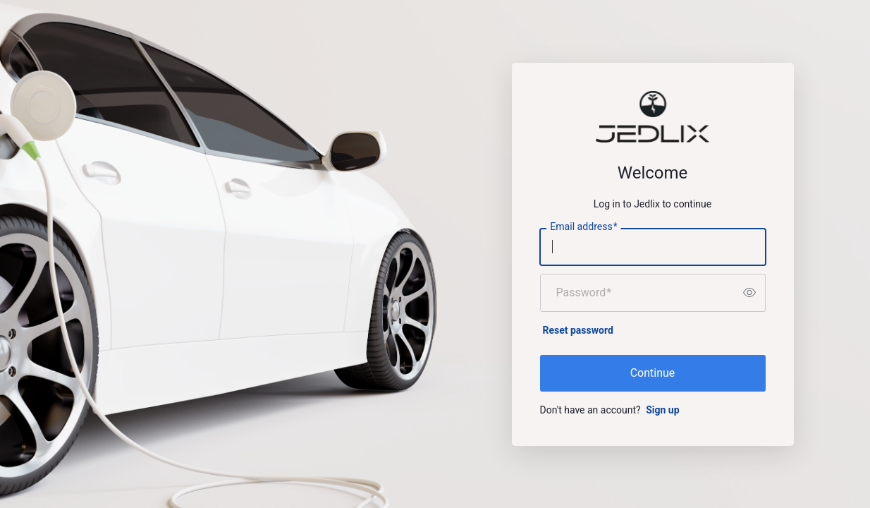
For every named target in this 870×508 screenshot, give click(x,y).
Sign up (662, 410)
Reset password (578, 330)
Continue (652, 373)
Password (584, 292)
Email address (583, 226)
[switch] (749, 292)
